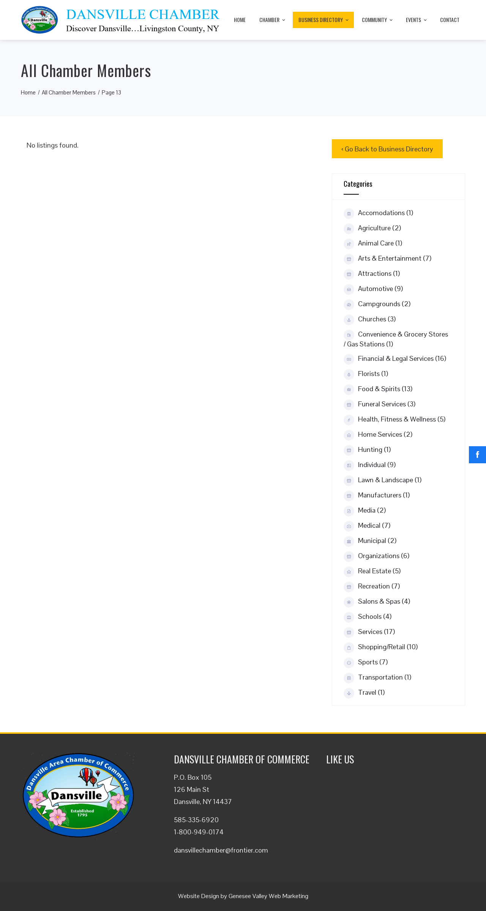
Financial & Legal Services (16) (395, 359)
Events (417, 20)
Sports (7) (366, 662)
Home (240, 20)
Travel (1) (364, 693)
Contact (449, 20)
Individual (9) (370, 465)
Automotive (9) (373, 289)
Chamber (272, 20)
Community (378, 20)
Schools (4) (367, 617)
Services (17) (369, 632)
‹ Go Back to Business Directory (387, 149)
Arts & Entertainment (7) (387, 259)
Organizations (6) (376, 556)
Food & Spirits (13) (378, 389)
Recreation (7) (372, 587)
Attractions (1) (372, 274)
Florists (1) (366, 374)
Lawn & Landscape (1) (382, 480)
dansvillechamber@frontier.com (221, 850)
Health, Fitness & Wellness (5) (394, 420)
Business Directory (324, 20)
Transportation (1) (377, 678)
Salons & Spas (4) (377, 602)
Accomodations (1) (378, 213)
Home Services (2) (378, 435)
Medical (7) (367, 526)
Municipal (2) (370, 541)
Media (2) (365, 511)
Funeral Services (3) (379, 404)
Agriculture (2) (372, 228)
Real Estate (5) (372, 571)
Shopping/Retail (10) (381, 647)
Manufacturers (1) (377, 495)
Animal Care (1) (373, 244)
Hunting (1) (367, 450)
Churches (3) (370, 319)
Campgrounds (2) (377, 304)
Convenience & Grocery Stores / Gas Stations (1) (396, 339)
